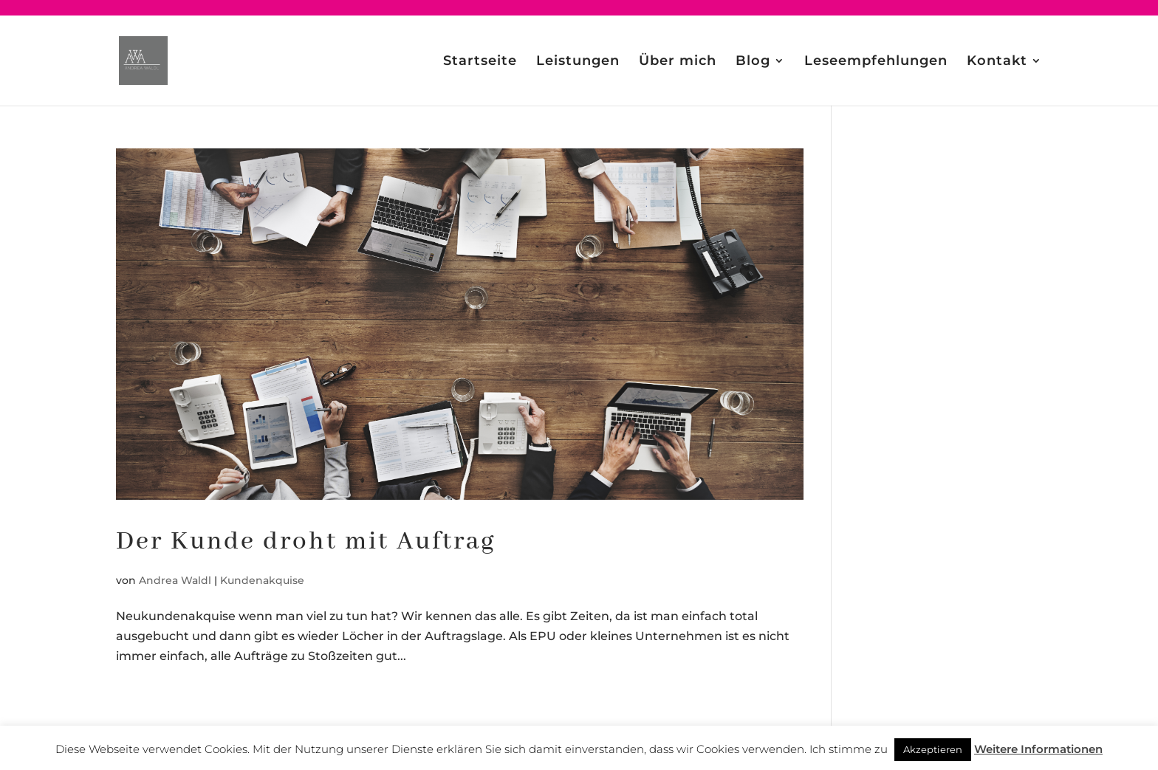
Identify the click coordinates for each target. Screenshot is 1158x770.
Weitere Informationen (1038, 749)
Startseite (480, 62)
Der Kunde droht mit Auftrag (306, 542)
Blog (753, 62)
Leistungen (578, 62)
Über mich (677, 62)
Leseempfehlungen (876, 62)
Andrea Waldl (175, 580)
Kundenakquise (262, 580)
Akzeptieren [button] (932, 749)
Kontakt (997, 62)
